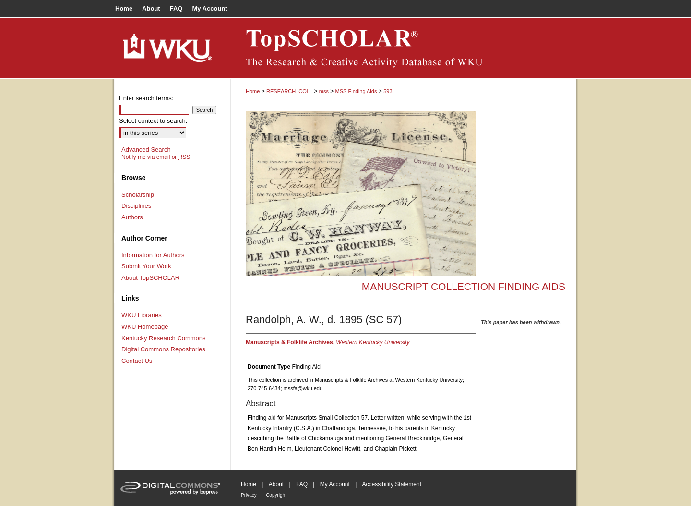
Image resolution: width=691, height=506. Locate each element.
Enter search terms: (146, 98)
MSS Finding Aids (356, 91)
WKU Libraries (141, 315)
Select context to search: (153, 120)
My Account (335, 484)
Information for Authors (153, 255)
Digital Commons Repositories (163, 349)
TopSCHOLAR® (403, 48)
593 (387, 91)
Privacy (249, 495)
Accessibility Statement (391, 484)
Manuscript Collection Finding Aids (463, 286)
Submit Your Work (146, 266)
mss (324, 91)
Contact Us (136, 360)
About (276, 484)
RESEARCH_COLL (289, 91)
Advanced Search (146, 149)
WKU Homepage (144, 326)
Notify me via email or (155, 157)
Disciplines (136, 205)
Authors (132, 217)
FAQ (302, 484)
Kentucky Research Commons (163, 338)
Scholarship (137, 194)
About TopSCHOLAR (150, 277)
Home (253, 91)
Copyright (276, 495)
